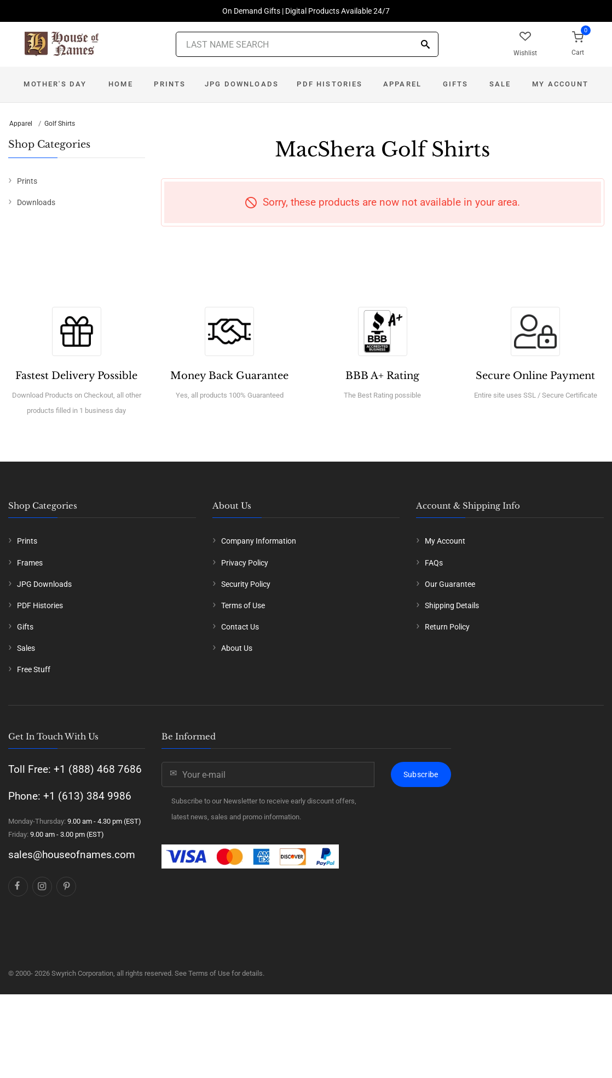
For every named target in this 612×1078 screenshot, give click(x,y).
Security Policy (245, 584)
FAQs (434, 562)
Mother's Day (55, 84)
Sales (26, 648)
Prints (170, 84)
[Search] (425, 45)
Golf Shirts (59, 123)
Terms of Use (243, 605)
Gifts (456, 84)
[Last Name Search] (307, 44)
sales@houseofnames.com (71, 854)
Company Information (258, 541)
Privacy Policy (244, 562)
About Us (236, 648)
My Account (560, 84)
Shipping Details (452, 605)
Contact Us (240, 626)
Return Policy (447, 626)
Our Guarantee (450, 584)
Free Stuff (33, 669)
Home (120, 84)
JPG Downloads (242, 84)
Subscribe (420, 774)
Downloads (36, 202)
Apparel (402, 84)
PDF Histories (329, 84)
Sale (500, 84)
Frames (30, 562)
